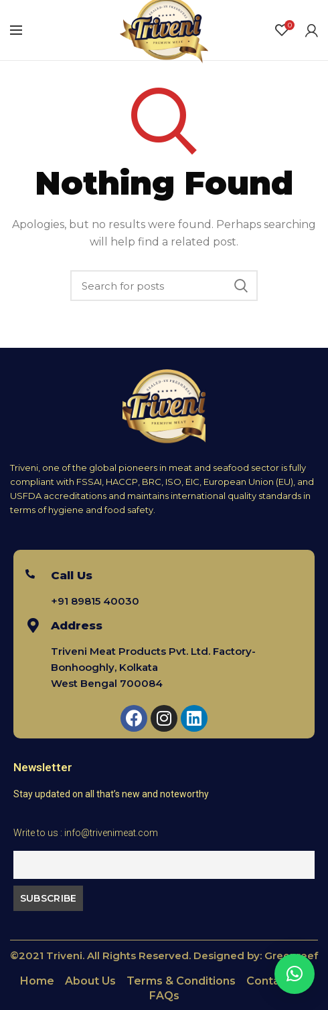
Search (241, 285)
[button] (294, 974)
